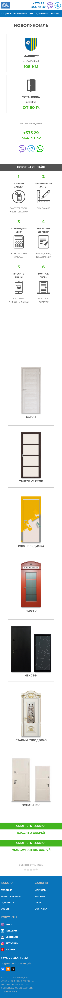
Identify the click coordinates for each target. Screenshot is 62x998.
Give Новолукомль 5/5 (36, 869)
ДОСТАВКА (41, 909)
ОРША (38, 902)
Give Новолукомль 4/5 (33, 869)
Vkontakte (9, 937)
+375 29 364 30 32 (14, 958)
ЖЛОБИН (40, 896)
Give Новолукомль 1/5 (25, 869)
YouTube (8, 949)
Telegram (9, 931)
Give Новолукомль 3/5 (31, 869)
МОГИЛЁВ (40, 890)
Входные (6, 13)
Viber (6, 924)
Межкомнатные (23, 13)
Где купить (41, 13)
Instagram (9, 943)
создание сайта (9, 991)
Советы (54, 13)
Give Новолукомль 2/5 (28, 869)
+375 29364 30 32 (38, 5)
